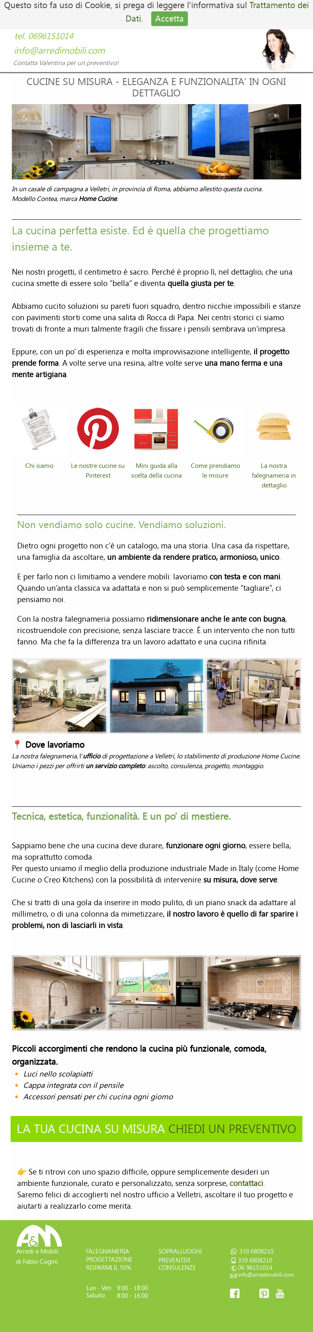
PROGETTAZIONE (109, 1259)
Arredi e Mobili (37, 1251)
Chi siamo (39, 465)
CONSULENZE (177, 1267)
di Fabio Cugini (37, 1261)
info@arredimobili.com (59, 50)
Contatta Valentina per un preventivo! (66, 63)
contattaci (246, 1183)
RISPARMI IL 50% (108, 1267)
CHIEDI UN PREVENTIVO (232, 1129)
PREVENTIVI (174, 1260)
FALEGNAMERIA (107, 1251)
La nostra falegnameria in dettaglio (274, 475)
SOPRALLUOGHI (180, 1251)
